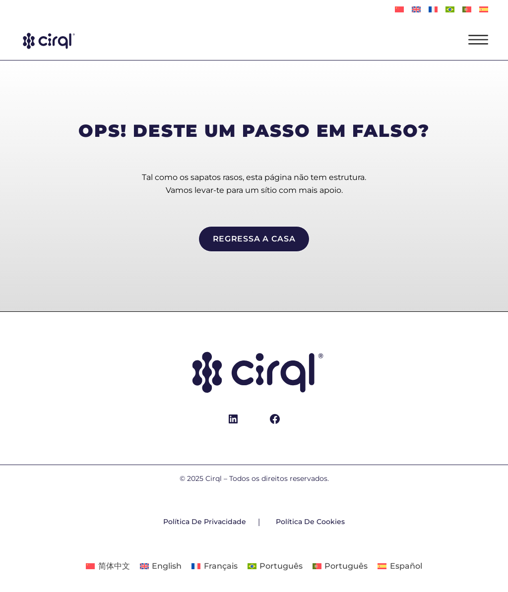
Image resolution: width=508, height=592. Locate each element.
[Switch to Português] (449, 10)
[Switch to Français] (433, 10)
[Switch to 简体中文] (399, 10)
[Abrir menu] (478, 40)
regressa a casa (254, 238)
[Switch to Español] (483, 10)
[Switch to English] (416, 10)
